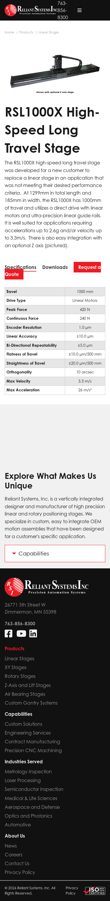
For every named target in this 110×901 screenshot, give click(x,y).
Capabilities (33, 553)
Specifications (20, 267)
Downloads (55, 267)
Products (26, 32)
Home (9, 32)
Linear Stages (48, 32)
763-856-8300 (77, 10)
